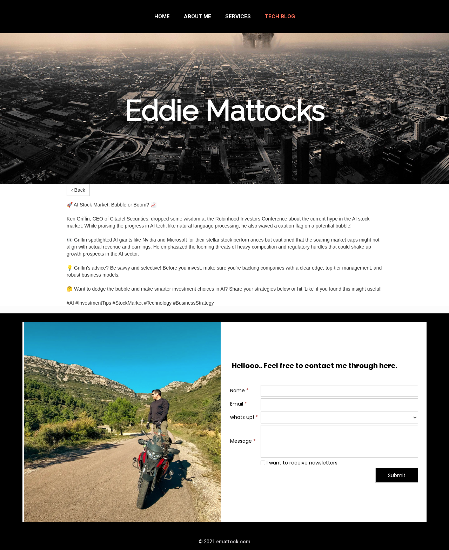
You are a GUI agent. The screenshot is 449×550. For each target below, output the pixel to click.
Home (162, 16)
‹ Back (78, 190)
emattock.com (233, 541)
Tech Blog (280, 16)
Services (238, 16)
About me (197, 16)
